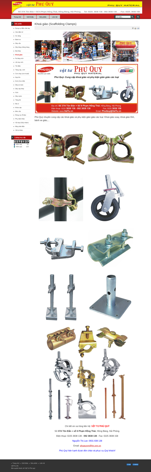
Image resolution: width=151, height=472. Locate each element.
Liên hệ (42, 463)
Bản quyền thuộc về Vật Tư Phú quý (23, 468)
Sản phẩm (34, 463)
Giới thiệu (25, 463)
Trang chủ (16, 463)
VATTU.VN (14, 466)
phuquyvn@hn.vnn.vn (90, 446)
